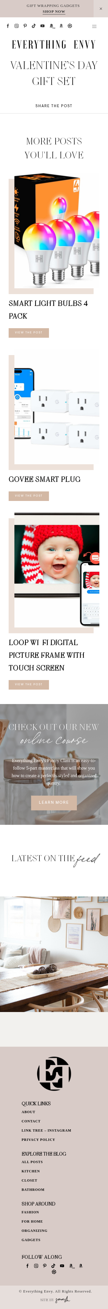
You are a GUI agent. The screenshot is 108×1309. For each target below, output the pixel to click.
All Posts (32, 1162)
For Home (32, 1221)
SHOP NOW (54, 11)
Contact (31, 1121)
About (28, 1112)
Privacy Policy (38, 1140)
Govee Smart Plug (45, 479)
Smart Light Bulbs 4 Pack (48, 309)
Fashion (30, 1212)
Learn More (54, 803)
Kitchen (31, 1171)
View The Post (29, 332)
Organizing (35, 1231)
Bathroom (33, 1190)
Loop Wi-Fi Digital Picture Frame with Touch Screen (47, 655)
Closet (29, 1180)
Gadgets (31, 1240)
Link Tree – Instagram (46, 1130)
